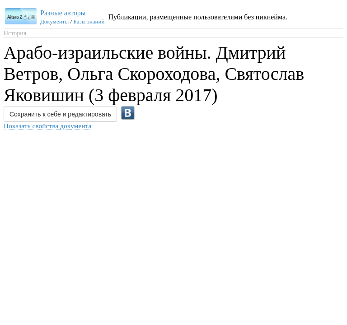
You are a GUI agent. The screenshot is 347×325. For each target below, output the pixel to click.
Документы (54, 21)
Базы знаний (88, 21)
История (15, 33)
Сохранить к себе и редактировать (60, 114)
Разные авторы (63, 13)
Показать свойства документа (47, 126)
